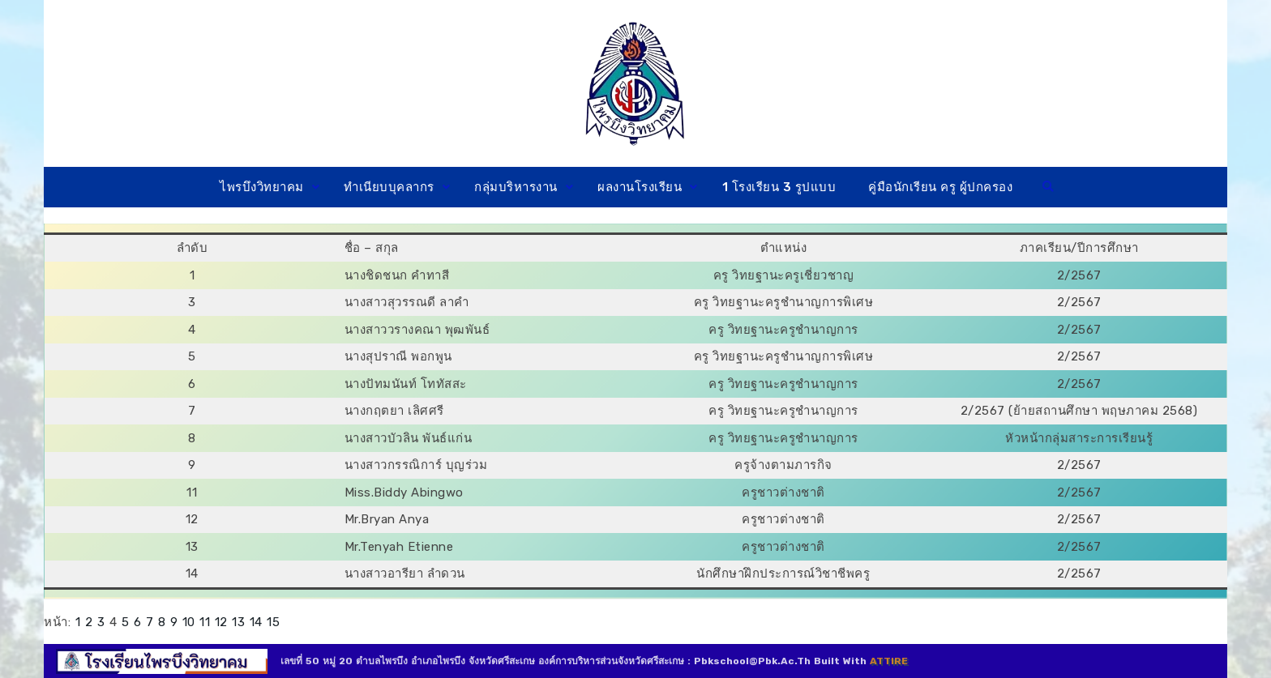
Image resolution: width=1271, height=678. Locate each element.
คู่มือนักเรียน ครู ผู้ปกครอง (940, 187)
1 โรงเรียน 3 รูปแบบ (779, 187)
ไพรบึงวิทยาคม (262, 187)
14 (256, 622)
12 (221, 622)
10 (188, 622)
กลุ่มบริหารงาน (516, 187)
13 (238, 622)
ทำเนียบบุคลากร (389, 187)
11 (204, 622)
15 (273, 622)
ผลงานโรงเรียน (639, 187)
